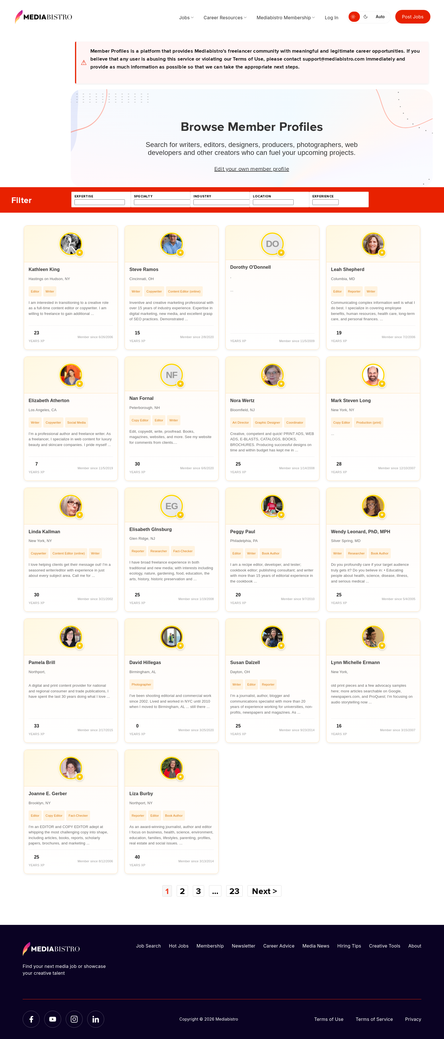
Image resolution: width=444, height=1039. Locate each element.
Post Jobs (413, 17)
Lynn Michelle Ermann (355, 662)
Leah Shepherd (347, 269)
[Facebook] (31, 1019)
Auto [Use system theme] (380, 16)
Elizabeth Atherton (49, 400)
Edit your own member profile (251, 168)
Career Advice (278, 946)
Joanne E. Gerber (48, 793)
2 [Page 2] (182, 891)
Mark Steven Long (351, 400)
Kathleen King (44, 269)
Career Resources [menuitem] (223, 17)
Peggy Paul (242, 531)
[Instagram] (74, 1019)
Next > (265, 891)
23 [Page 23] (235, 891)
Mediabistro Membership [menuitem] (284, 17)
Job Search (148, 946)
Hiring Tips (349, 946)
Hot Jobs (179, 946)
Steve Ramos (143, 269)
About (414, 946)
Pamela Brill (42, 662)
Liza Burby (141, 793)
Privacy (413, 1019)
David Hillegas (145, 662)
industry (202, 196)
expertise (83, 196)
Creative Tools (384, 946)
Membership (210, 946)
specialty (143, 196)
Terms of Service (374, 1019)
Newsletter (243, 946)
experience (323, 196)
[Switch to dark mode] (366, 17)
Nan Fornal (141, 398)
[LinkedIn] (95, 1019)
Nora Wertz (242, 400)
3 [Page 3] (198, 891)
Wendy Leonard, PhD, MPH (360, 531)
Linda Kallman (44, 531)
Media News (315, 946)
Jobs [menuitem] (184, 17)
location (262, 196)
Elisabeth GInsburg (150, 529)
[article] (71, 287)
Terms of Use (328, 1019)
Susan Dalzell (245, 662)
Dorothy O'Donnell (250, 267)
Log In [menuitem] (331, 17)
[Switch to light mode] (354, 17)
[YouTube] (52, 1019)
